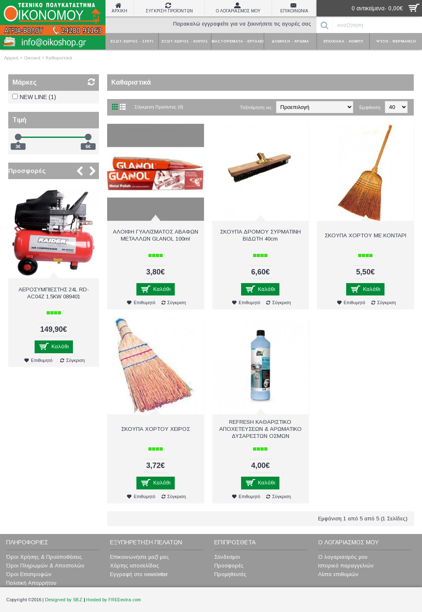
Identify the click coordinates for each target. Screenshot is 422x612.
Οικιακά (32, 57)
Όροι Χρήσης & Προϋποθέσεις (44, 557)
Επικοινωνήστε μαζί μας (139, 557)
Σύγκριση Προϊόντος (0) (158, 106)
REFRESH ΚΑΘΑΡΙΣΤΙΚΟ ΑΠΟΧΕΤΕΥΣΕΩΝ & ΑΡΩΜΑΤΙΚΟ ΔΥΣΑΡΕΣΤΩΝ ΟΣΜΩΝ (260, 429)
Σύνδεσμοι (227, 557)
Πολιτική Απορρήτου (31, 583)
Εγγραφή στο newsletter (139, 574)
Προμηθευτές (230, 574)
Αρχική (11, 57)
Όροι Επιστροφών (29, 574)
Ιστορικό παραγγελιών (346, 565)
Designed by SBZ (63, 599)
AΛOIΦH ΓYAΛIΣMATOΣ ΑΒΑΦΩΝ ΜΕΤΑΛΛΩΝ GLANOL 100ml (155, 235)
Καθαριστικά (59, 57)
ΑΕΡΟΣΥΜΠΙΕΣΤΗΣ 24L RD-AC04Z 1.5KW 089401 (54, 293)
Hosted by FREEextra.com (113, 599)
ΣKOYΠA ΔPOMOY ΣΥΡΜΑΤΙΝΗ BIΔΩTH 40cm (260, 235)
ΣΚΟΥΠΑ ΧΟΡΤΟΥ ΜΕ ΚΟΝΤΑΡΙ (365, 235)
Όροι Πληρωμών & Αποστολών (45, 565)
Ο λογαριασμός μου (343, 557)
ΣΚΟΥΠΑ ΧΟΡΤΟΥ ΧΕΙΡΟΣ (155, 429)
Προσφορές (27, 170)
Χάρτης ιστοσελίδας (134, 565)
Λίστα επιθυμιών (338, 574)
